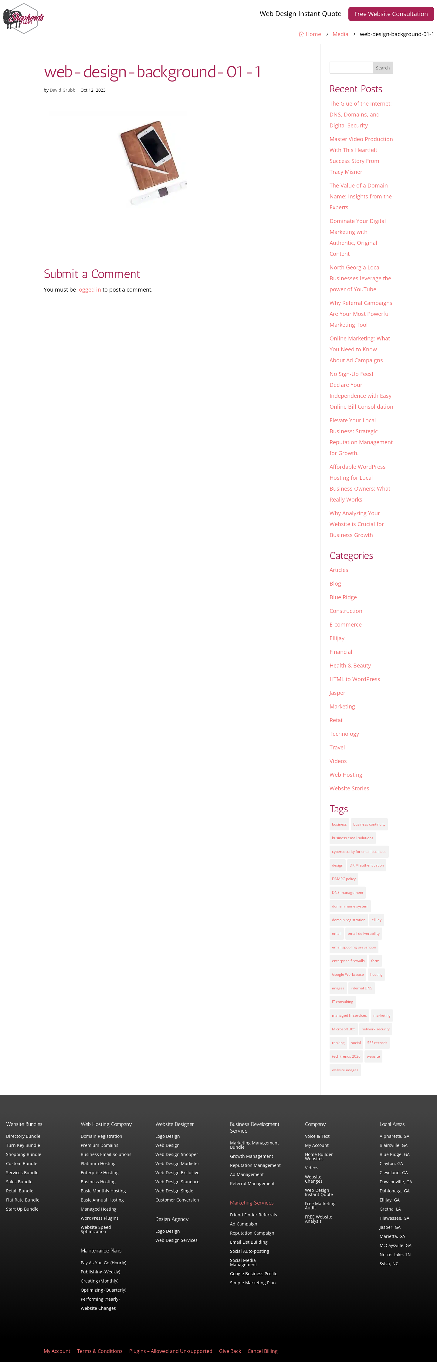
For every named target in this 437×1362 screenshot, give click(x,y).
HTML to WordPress (355, 679)
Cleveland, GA (394, 1173)
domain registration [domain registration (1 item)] (348, 919)
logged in (89, 289)
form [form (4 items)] (375, 960)
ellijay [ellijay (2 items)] (376, 919)
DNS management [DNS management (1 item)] (347, 892)
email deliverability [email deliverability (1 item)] (364, 933)
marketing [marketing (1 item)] (382, 1015)
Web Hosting (346, 774)
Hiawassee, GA (394, 1218)
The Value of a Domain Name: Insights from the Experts (361, 196)
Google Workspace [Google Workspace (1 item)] (348, 974)
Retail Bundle (19, 1191)
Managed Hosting (99, 1209)
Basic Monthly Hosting (103, 1191)
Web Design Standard (177, 1182)
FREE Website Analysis (318, 1219)
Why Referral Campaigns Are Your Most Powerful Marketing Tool (361, 313)
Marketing (342, 706)
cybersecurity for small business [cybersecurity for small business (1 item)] (359, 851)
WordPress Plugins (100, 1218)
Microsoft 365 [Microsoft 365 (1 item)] (343, 1029)
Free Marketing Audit (320, 1206)
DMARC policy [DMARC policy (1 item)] (344, 878)
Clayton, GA (391, 1163)
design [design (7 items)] (337, 865)
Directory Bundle (23, 1136)
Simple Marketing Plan (253, 1283)
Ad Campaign (243, 1224)
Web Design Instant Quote (300, 13)
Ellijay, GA (390, 1200)
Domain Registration (101, 1136)
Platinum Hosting (98, 1163)
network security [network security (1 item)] (376, 1029)
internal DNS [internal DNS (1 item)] (361, 988)
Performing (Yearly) (100, 1299)
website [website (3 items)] (373, 1056)
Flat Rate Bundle (22, 1200)
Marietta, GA (392, 1236)
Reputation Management (255, 1165)
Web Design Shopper (176, 1154)
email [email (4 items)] (336, 933)
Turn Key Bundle (23, 1145)
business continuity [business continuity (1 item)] (369, 824)
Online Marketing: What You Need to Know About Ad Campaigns (360, 349)
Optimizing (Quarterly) (103, 1290)
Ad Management (247, 1174)
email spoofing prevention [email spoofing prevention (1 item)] (354, 947)
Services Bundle (22, 1173)
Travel (337, 747)
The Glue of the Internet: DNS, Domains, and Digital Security (361, 114)
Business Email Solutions (106, 1154)
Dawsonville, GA (396, 1182)
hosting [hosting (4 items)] (376, 974)
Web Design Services (176, 1240)
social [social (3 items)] (356, 1042)
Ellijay (337, 638)
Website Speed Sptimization (96, 1229)
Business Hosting (98, 1182)
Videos (338, 761)
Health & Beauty (350, 665)
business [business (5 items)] (339, 824)
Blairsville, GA (394, 1145)
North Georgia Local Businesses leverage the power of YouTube (360, 278)
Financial (341, 651)
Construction (346, 610)
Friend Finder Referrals (253, 1215)
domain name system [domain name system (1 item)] (350, 906)
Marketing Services (252, 1202)
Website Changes (98, 1308)
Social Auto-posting (249, 1251)
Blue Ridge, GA (395, 1154)
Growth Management (251, 1156)
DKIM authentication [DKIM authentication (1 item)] (367, 865)
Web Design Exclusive (177, 1173)
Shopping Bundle (23, 1154)
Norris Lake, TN (395, 1254)
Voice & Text (317, 1136)
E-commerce (346, 624)
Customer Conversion (177, 1200)
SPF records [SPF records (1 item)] (377, 1042)
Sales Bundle (19, 1182)
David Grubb (63, 90)
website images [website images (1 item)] (345, 1070)
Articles (339, 569)
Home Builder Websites (319, 1156)
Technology (344, 733)
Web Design (167, 1145)
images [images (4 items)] (338, 988)
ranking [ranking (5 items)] (338, 1042)
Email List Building (249, 1242)
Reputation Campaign (252, 1233)
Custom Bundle (21, 1163)
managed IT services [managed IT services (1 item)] (349, 1015)
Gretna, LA (390, 1209)
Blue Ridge (343, 597)
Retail (337, 720)
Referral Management (252, 1183)
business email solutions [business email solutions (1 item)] (352, 837)
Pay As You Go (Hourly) (103, 1263)
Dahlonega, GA (395, 1191)
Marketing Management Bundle (254, 1145)
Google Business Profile (253, 1274)
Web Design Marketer (177, 1163)
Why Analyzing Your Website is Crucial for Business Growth (357, 524)
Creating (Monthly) (99, 1281)
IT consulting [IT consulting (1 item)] (342, 1001)
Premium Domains (99, 1145)
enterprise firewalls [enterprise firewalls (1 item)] (348, 960)
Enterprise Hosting (100, 1173)
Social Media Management (243, 1262)
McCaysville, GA (396, 1245)
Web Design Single (174, 1191)
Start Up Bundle (22, 1209)
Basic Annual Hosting (102, 1200)
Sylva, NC (389, 1264)
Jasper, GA (390, 1227)
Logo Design (167, 1136)
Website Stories (349, 788)
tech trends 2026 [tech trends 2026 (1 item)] (346, 1056)
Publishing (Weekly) (100, 1272)
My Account (317, 1145)
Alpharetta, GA (394, 1136)
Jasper (337, 692)
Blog (335, 583)
